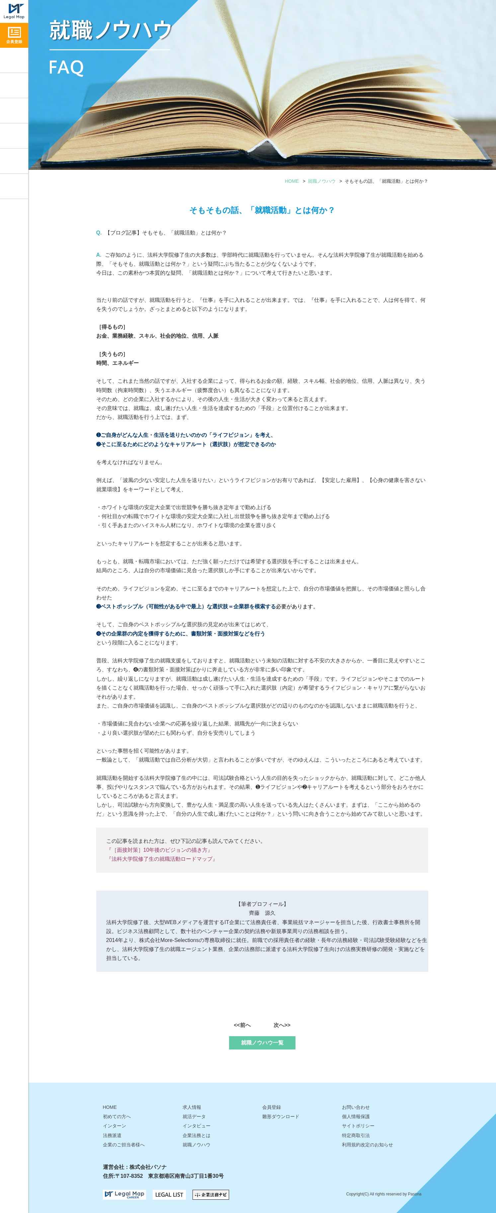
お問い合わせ (14, 186)
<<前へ (242, 1025)
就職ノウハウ (14, 85)
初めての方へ (117, 1116)
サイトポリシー (358, 1125)
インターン (114, 1125)
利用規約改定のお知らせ (367, 1144)
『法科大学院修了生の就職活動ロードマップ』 (162, 859)
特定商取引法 (356, 1135)
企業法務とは (196, 1135)
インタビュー (14, 110)
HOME (292, 181)
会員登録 (271, 1107)
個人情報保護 (356, 1116)
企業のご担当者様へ (124, 1144)
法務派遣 (112, 1135)
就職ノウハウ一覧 (262, 1042)
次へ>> (282, 1025)
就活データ (14, 135)
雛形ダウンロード (14, 161)
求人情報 (14, 60)
